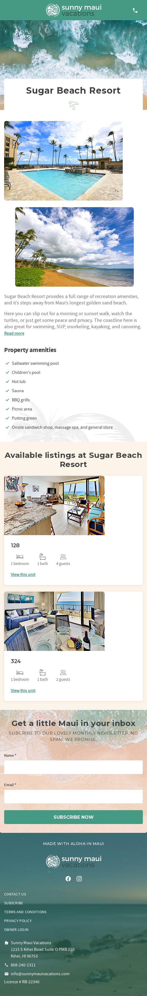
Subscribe (13, 902)
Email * (10, 785)
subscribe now (74, 817)
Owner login (16, 929)
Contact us (15, 894)
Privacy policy (18, 920)
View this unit (23, 574)
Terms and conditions (25, 911)
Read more (14, 333)
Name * (10, 755)
